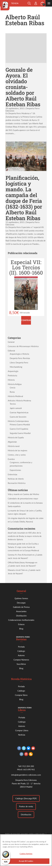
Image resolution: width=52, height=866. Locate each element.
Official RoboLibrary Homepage (21, 562)
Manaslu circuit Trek (16, 570)
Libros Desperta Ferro (19, 362)
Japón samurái (16, 408)
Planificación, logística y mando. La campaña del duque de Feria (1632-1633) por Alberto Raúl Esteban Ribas (24, 198)
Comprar (26, 320)
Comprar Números (21, 659)
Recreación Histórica (16, 483)
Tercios (13, 404)
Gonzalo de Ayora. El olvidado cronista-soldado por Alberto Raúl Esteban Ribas (23, 87)
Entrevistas (12, 474)
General (11, 342)
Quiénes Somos (21, 598)
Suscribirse (21, 664)
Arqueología (13, 371)
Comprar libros (21, 695)
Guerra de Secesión (18, 417)
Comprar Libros (21, 730)
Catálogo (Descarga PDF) (26, 798)
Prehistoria (12, 375)
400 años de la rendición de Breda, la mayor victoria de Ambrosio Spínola (24, 536)
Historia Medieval (15, 396)
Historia (11, 380)
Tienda (14, 3)
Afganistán (12, 442)
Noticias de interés (16, 479)
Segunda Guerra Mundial (20, 433)
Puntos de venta (26, 806)
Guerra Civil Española (19, 429)
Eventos (11, 459)
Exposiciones (15, 470)
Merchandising (16, 367)
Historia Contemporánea (18, 421)
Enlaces (21, 624)
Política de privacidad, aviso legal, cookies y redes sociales (25, 834)
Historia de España (16, 437)
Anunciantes (21, 611)
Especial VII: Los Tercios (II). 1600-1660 (26, 267)
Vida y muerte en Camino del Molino (23, 494)
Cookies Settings (26, 855)
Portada (21, 647)
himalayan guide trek (16, 544)
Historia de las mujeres (17, 450)
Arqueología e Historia (19, 354)
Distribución (21, 615)
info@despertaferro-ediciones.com (26, 775)
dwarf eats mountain (16, 533)
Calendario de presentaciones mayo (23, 498)
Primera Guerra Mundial (20, 424)
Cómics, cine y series (17, 455)
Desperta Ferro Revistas (20, 358)
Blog (21, 628)
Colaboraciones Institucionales (21, 620)
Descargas (21, 602)
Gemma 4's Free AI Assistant (20, 555)
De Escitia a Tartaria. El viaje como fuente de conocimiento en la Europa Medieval (23, 547)
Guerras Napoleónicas (19, 412)
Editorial (11, 350)
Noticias (21, 735)
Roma (12, 392)
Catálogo (21, 651)
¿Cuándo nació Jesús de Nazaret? (22, 566)
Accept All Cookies (26, 862)
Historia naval (14, 446)
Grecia (12, 387)
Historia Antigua (14, 384)
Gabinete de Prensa (21, 607)
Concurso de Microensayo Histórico (23, 346)
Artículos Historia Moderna (19, 400)
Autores (21, 655)
